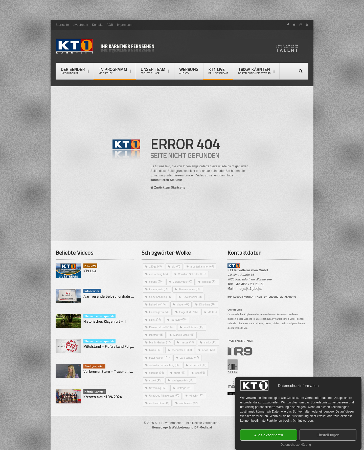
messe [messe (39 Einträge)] (189, 357)
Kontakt (96, 28)
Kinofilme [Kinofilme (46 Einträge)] (181, 319)
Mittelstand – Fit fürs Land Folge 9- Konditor (116, 354)
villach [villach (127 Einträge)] (198, 410)
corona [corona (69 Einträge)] (156, 289)
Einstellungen (327, 434)
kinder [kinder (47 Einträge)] (156, 319)
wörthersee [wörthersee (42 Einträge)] (190, 418)
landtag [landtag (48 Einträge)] (156, 350)
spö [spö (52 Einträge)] (154, 395)
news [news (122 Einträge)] (156, 372)
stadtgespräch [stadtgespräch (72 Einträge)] (204, 395)
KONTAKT (248, 309)
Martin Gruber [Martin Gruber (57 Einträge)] (160, 357)
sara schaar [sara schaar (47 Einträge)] (159, 380)
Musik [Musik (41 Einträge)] (178, 365)
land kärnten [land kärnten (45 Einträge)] (195, 342)
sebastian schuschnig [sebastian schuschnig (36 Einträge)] (195, 380)
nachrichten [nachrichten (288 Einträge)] (206, 365)
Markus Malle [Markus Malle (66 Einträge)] (185, 350)
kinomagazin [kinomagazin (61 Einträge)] (159, 327)
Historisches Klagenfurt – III (104, 329)
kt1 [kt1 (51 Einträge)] (153, 334)
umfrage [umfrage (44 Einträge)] (186, 403)
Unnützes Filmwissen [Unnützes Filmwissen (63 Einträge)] (165, 410)
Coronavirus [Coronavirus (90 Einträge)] (183, 289)
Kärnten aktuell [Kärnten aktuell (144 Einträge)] (162, 342)
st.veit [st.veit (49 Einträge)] (175, 395)
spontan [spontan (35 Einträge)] (185, 388)
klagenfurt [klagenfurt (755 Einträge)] (190, 327)
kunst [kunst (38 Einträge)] (175, 334)
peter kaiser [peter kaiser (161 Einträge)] (184, 372)
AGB (109, 28)
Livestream (80, 28)
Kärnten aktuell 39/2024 (102, 404)
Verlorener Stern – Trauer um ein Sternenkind (118, 379)
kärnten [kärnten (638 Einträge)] (199, 334)
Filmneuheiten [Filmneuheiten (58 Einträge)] (160, 304)
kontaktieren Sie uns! (185, 186)
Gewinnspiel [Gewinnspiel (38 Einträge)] (159, 312)
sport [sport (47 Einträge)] (208, 388)
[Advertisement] (182, 11)
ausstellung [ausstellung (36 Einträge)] (159, 281)
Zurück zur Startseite (170, 194)
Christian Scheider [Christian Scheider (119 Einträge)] (194, 281)
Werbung (187, 74)
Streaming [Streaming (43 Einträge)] (158, 403)
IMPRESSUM (234, 309)
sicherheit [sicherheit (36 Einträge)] (158, 388)
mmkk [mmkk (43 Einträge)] (155, 365)
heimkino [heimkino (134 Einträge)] (189, 312)
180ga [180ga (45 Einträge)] (156, 274)
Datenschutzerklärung (296, 444)
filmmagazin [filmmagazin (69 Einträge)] (184, 296)
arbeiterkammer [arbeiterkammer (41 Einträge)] (204, 274)
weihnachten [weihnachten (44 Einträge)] (159, 418)
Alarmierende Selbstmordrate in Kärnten (114, 303)
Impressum (123, 28)
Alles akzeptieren (268, 434)
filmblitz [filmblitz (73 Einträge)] (156, 296)
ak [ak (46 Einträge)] (177, 274)
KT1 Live (216, 74)
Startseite (62, 28)
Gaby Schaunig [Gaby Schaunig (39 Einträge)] (195, 304)
